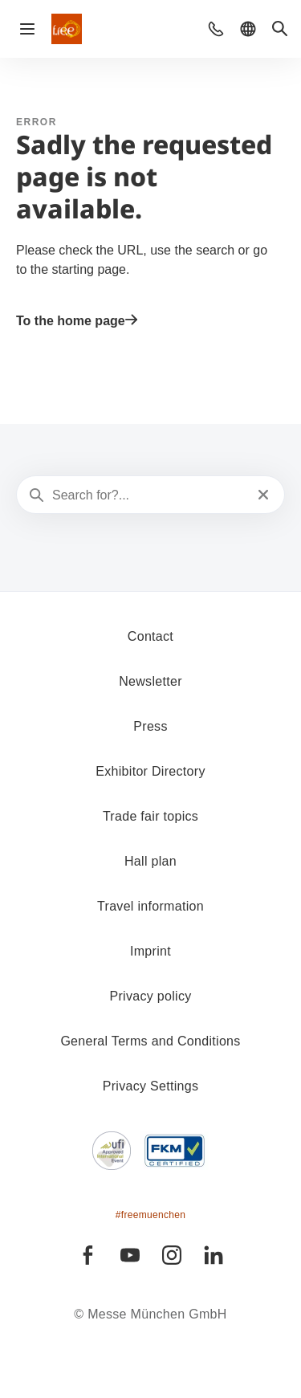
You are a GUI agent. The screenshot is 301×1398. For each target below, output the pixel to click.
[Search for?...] (149, 495)
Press (150, 726)
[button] (215, 28)
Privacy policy (150, 996)
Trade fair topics (150, 816)
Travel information (150, 906)
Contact (150, 636)
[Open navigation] (27, 28)
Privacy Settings (151, 1086)
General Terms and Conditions (150, 1041)
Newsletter (150, 681)
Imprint (150, 951)
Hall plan (150, 861)
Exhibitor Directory (150, 771)
